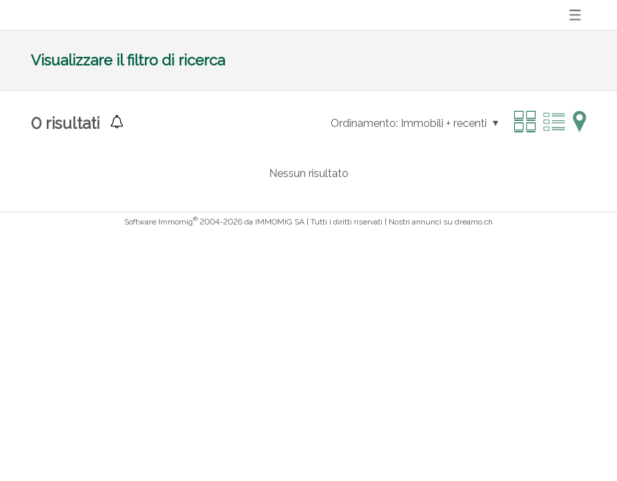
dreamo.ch (474, 221)
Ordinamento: (364, 123)
